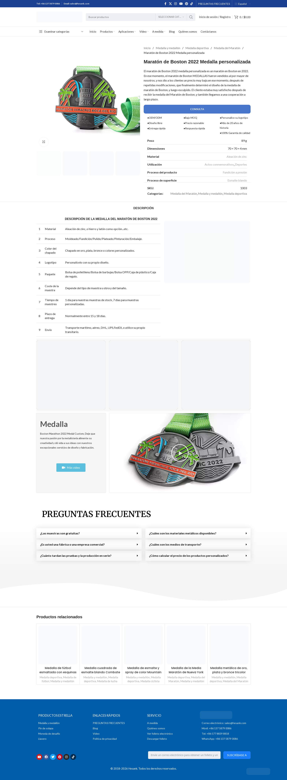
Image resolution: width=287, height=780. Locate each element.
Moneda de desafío (49, 733)
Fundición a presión (235, 172)
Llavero (42, 738)
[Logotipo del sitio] (59, 16)
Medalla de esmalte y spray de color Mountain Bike (143, 672)
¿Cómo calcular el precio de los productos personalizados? (189, 555)
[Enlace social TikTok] (191, 3)
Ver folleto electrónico (160, 733)
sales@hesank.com (79, 3)
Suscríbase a (237, 755)
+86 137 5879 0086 (50, 3)
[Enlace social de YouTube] (181, 3)
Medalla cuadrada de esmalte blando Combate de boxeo (100, 672)
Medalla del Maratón (227, 48)
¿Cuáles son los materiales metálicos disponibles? (182, 533)
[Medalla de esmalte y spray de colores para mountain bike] (143, 645)
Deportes (241, 164)
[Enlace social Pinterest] (186, 3)
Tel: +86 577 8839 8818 (215, 733)
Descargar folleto (157, 738)
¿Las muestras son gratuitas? (60, 533)
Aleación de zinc (237, 156)
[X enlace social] (170, 3)
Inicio (147, 48)
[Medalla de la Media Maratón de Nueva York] (186, 645)
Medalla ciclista (149, 681)
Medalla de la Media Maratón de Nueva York (186, 670)
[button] (180, 453)
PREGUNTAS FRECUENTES (96, 514)
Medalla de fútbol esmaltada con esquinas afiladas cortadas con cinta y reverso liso (58, 674)
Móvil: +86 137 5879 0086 (216, 728)
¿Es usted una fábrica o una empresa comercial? (72, 544)
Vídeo (96, 733)
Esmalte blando (237, 180)
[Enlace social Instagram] (175, 3)
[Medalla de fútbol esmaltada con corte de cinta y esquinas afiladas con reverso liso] (57, 645)
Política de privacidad (105, 738)
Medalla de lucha (107, 681)
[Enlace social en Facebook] (165, 3)
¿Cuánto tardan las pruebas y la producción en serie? (75, 555)
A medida (152, 723)
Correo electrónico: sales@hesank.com (224, 723)
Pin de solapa (45, 728)
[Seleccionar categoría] (171, 17)
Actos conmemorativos (219, 164)
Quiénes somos (156, 728)
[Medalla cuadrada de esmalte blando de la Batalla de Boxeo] (100, 645)
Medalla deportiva (197, 48)
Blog (95, 728)
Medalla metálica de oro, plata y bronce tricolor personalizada (228, 672)
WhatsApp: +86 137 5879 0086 (220, 738)
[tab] (143, 208)
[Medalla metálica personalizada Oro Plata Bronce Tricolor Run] (228, 645)
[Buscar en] (140, 17)
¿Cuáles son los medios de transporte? (175, 544)
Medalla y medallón (168, 48)
